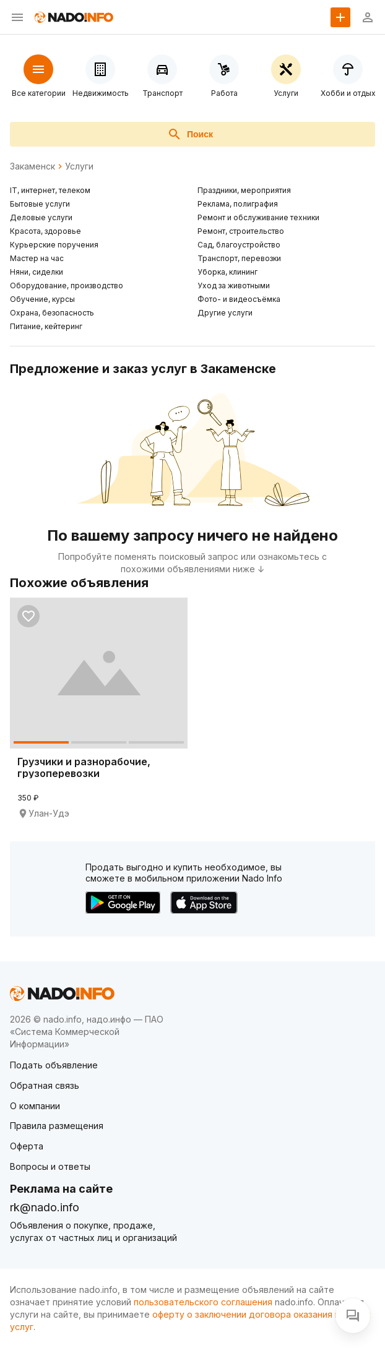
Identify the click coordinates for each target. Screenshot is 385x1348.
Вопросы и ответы (50, 1166)
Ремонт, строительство (240, 231)
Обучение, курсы (42, 299)
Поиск (190, 134)
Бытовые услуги (40, 203)
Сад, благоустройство (238, 244)
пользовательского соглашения (203, 1302)
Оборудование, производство (66, 285)
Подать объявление (54, 1065)
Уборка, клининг (227, 272)
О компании (35, 1106)
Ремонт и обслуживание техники (258, 217)
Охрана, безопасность (52, 312)
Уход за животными (233, 285)
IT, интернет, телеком (50, 190)
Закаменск (32, 166)
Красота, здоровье (45, 231)
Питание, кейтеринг (46, 326)
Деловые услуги (41, 217)
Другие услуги (225, 312)
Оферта (26, 1146)
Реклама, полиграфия (237, 203)
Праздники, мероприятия (244, 190)
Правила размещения (56, 1125)
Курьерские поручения (54, 244)
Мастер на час (37, 258)
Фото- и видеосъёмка (238, 299)
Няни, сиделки (36, 272)
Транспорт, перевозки (239, 258)
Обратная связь (44, 1085)
